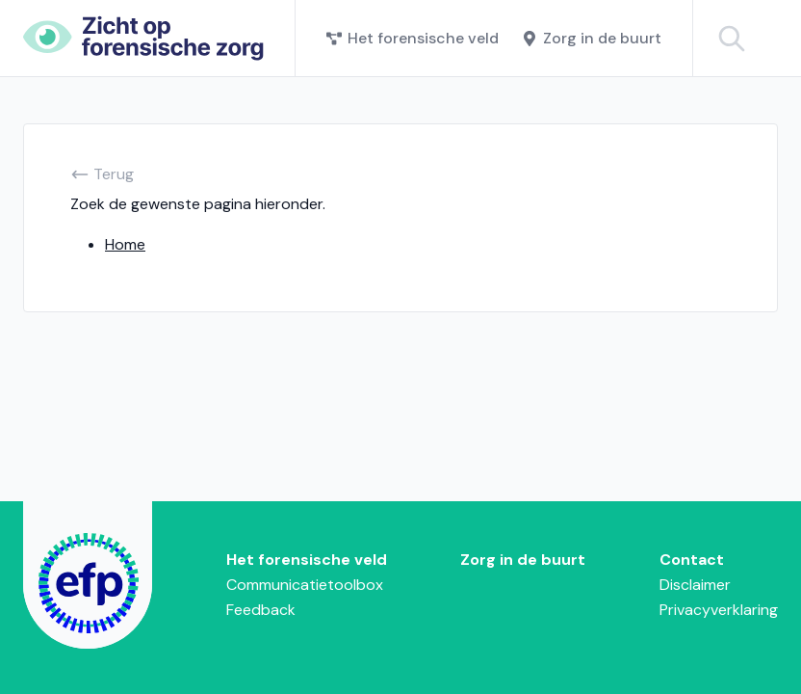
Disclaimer (695, 584)
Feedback (261, 610)
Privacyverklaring (718, 610)
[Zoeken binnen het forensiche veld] (762, 38)
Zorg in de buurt (591, 38)
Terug (102, 174)
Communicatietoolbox (304, 584)
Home (125, 244)
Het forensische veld (412, 38)
